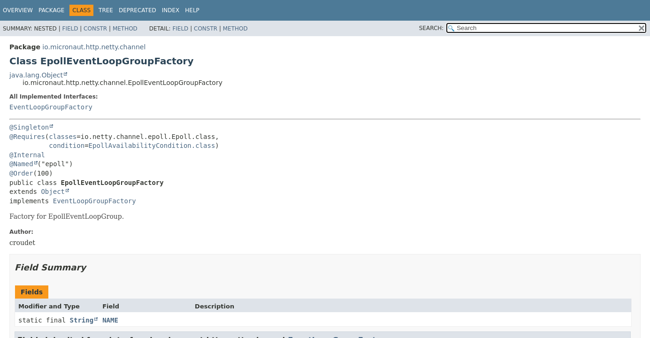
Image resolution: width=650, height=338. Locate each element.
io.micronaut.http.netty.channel (93, 47)
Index (171, 10)
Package (51, 10)
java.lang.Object (36, 75)
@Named (21, 164)
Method (125, 28)
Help (192, 10)
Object (53, 191)
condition (66, 145)
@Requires (27, 136)
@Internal (27, 155)
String (82, 320)
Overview (18, 10)
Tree (106, 10)
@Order (21, 173)
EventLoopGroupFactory (50, 107)
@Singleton (29, 127)
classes (62, 136)
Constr (95, 28)
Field (70, 28)
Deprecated (137, 10)
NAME (110, 320)
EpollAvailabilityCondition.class (152, 145)
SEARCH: (431, 28)
